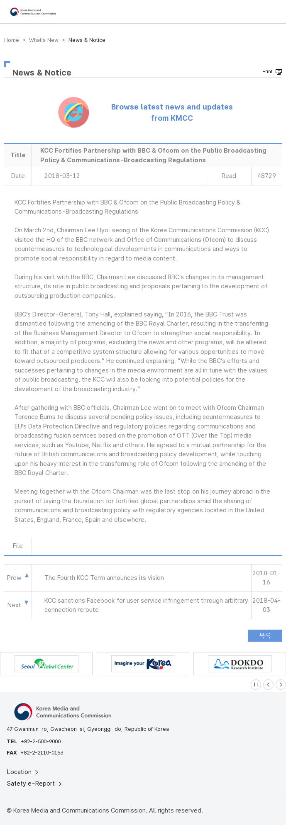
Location (23, 772)
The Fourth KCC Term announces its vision (104, 578)
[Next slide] (281, 684)
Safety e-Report (35, 783)
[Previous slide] (268, 684)
